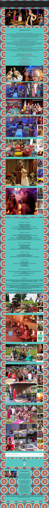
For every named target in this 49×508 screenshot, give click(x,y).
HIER (29, 497)
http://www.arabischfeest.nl (29, 55)
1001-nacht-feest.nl (33, 275)
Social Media (24, 459)
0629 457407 (21, 59)
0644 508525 (26, 59)
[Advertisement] (24, 506)
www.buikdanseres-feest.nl (28, 54)
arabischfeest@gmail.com (25, 60)
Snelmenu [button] (12, 6)
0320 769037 (25, 58)
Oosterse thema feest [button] (5, 6)
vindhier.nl (24, 461)
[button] (12, 455)
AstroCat (24, 502)
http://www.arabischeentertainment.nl (27, 53)
